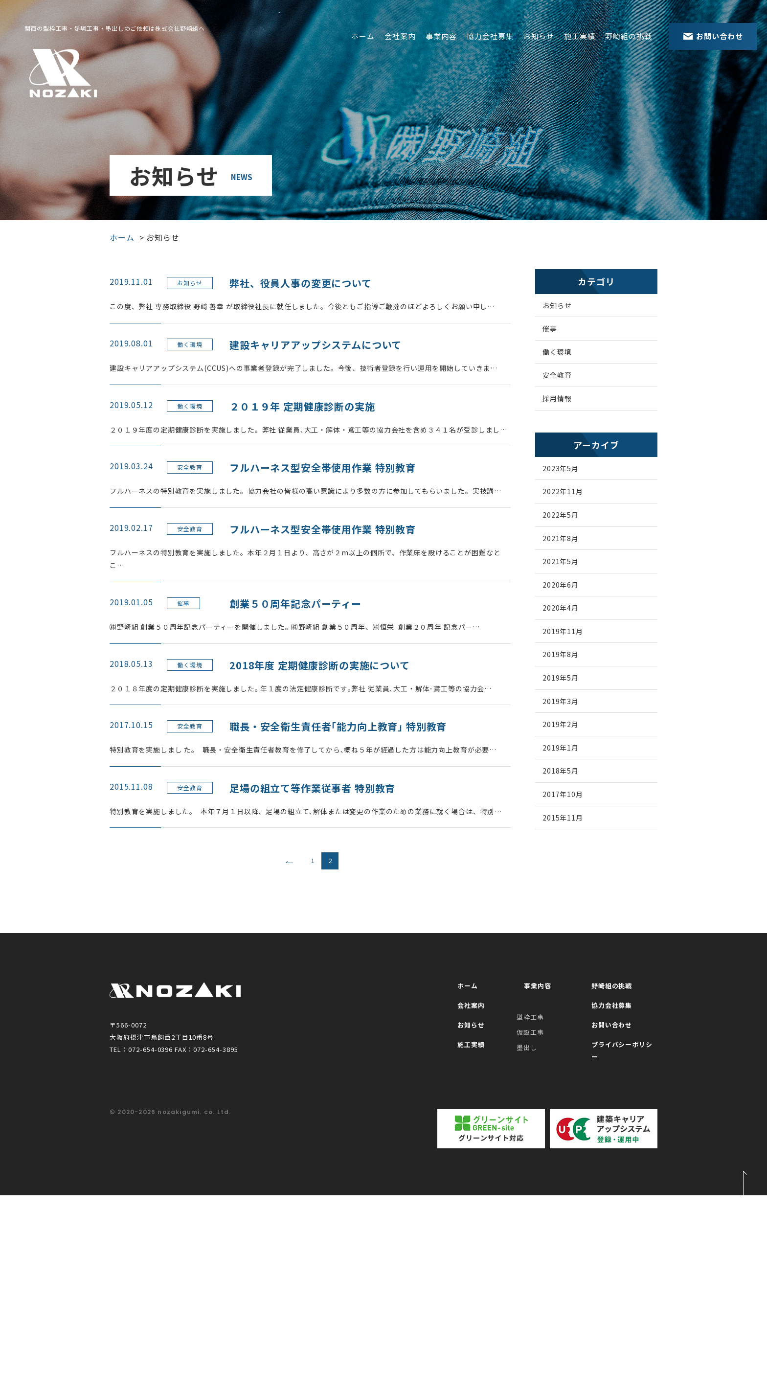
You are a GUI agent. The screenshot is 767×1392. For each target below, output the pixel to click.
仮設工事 (530, 1235)
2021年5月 (570, 597)
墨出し (527, 1250)
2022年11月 (573, 516)
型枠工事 (530, 1220)
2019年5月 (570, 733)
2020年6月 (570, 625)
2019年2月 (570, 787)
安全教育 (566, 388)
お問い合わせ (606, 1235)
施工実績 (579, 36)
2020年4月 (570, 652)
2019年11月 (573, 679)
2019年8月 (570, 706)
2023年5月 (570, 489)
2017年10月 (573, 868)
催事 (558, 334)
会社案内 (400, 36)
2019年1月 (570, 814)
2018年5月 (570, 841)
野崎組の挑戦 (628, 36)
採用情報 (566, 415)
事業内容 (441, 36)
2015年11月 (573, 896)
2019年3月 (570, 760)
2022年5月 (570, 543)
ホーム (363, 36)
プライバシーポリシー (620, 1254)
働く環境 (566, 361)
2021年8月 (570, 570)
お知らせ (539, 36)
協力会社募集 (490, 36)
